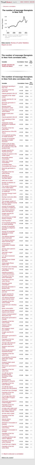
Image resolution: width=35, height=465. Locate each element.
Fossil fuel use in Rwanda (9, 266)
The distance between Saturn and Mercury (8, 210)
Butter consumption (7, 308)
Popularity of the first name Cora (8, 370)
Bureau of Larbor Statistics (20, 43)
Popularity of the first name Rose (8, 128)
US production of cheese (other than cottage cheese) (9, 358)
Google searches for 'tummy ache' (8, 214)
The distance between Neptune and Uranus (8, 311)
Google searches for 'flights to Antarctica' (8, 294)
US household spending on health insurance (9, 135)
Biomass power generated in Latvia (7, 107)
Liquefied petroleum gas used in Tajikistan (9, 437)
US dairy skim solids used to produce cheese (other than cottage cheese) (9, 410)
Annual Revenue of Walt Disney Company (9, 217)
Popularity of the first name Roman (8, 172)
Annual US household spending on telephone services (8, 228)
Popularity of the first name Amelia (8, 322)
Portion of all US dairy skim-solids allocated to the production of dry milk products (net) (9, 146)
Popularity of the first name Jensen (8, 280)
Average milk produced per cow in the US (8, 343)
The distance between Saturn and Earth (8, 237)
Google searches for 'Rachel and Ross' (8, 151)
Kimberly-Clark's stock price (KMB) (8, 363)
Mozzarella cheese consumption (7, 158)
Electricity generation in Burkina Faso (8, 287)
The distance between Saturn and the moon (8, 298)
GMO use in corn (7, 199)
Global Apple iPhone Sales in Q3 (8, 263)
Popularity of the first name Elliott (8, 269)
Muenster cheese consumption (7, 283)
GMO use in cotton (7, 180)
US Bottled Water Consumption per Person (9, 165)
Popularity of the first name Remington (8, 405)
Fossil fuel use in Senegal (9, 390)
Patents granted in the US (9, 93)
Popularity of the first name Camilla (8, 301)
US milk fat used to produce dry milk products (9, 387)
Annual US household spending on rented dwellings (8, 233)
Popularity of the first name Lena (8, 354)
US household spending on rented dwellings (9, 223)
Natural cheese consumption (6, 419)
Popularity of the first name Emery (8, 427)
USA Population (6, 220)
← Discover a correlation (8, 6)
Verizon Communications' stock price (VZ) (9, 314)
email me (26, 2)
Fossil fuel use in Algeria (9, 444)
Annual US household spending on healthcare (8, 207)
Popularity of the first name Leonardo (8, 340)
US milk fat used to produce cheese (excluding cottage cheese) (7, 375)
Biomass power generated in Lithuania (8, 380)
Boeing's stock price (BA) (9, 197)
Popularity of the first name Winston (8, 383)
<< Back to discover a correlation (12, 454)
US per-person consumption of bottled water (8, 245)
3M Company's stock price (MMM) (8, 329)
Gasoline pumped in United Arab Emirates (8, 273)
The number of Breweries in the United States (9, 186)
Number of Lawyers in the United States (9, 154)
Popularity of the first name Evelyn (8, 434)
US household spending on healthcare (9, 190)
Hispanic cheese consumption (6, 325)
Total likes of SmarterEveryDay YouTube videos (7, 177)
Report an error (7, 45)
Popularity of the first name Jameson (8, 393)
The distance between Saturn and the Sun (8, 240)
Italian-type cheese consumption (7, 161)
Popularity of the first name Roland (8, 110)
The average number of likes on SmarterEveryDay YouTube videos (9, 202)
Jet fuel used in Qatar (8, 413)
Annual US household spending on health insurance (8, 140)
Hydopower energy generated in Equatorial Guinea (8, 124)
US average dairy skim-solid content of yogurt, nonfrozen (8, 397)
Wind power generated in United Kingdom (9, 401)
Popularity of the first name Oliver (8, 447)
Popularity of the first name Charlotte (8, 441)
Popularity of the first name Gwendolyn (8, 276)
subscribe (32, 2)
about (21, 2)
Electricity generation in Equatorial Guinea (8, 350)
